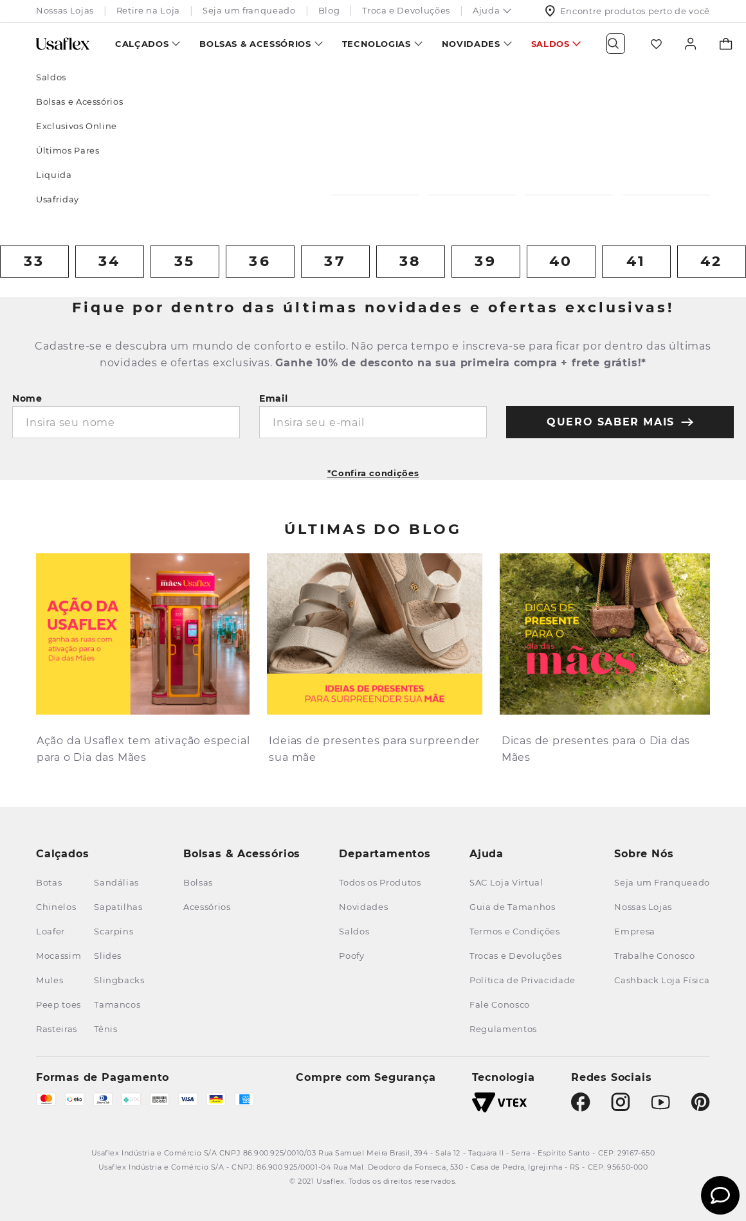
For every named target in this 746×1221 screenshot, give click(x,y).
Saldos (550, 44)
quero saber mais (620, 422)
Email (273, 398)
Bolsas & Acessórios (255, 44)
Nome (27, 398)
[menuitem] (147, 43)
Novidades (471, 44)
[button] (373, 469)
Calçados (141, 44)
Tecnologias (376, 44)
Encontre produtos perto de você (627, 10)
